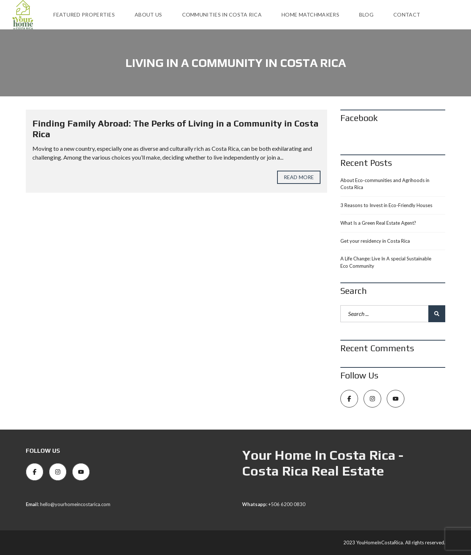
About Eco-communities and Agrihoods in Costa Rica (384, 184)
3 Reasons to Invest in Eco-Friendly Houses (386, 205)
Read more (299, 177)
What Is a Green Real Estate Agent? (378, 223)
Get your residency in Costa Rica (375, 241)
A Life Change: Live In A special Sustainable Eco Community (385, 262)
